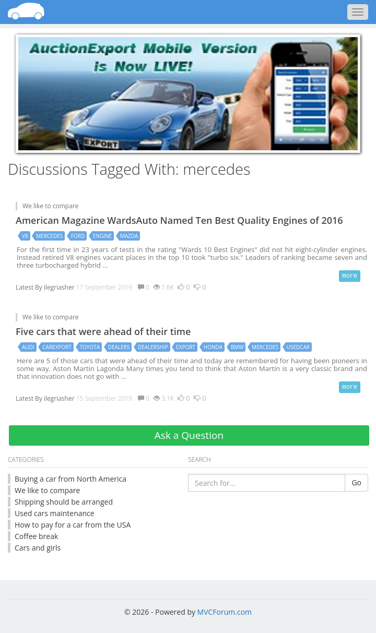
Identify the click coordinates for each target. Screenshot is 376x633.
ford (78, 236)
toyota (90, 347)
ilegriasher (59, 287)
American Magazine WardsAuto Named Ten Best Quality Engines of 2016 (179, 220)
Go (356, 482)
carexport (57, 347)
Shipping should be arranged (64, 502)
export (185, 347)
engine (102, 236)
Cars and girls (38, 548)
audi (28, 347)
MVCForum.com (224, 612)
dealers (119, 347)
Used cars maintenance (55, 513)
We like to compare (50, 205)
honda (213, 347)
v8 (25, 236)
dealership (153, 347)
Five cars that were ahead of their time (103, 331)
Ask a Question (189, 435)
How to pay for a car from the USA (73, 525)
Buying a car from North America (70, 479)
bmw (237, 347)
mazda (129, 236)
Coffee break (36, 536)
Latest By (29, 287)
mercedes (49, 236)
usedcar (298, 347)
